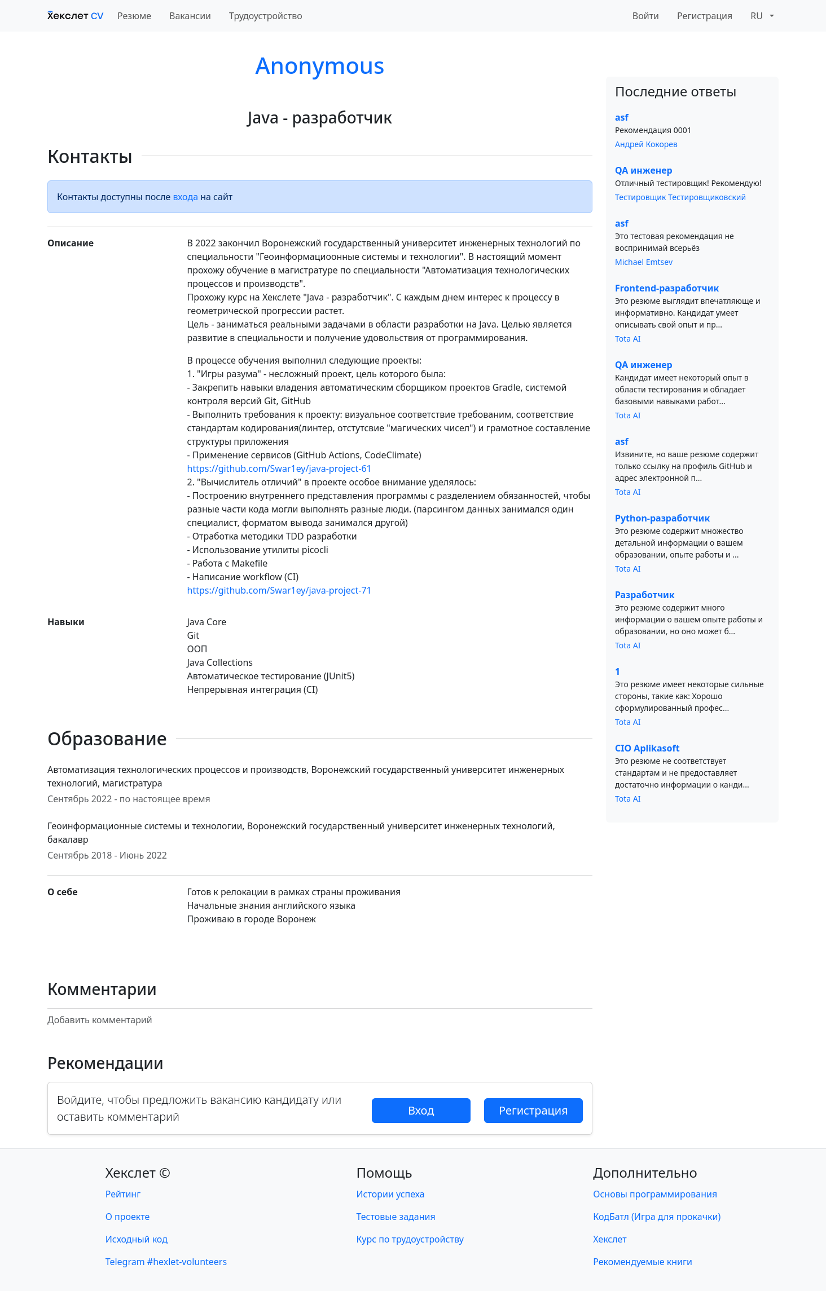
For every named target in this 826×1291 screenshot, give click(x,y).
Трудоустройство (265, 16)
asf (622, 117)
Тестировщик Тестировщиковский (680, 197)
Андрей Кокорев (646, 144)
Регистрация (704, 16)
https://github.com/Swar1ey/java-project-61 (279, 468)
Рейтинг (123, 1194)
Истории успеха (391, 1194)
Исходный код (137, 1239)
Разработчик (645, 595)
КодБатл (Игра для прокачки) (656, 1216)
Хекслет (609, 1239)
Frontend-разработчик (667, 288)
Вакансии (190, 16)
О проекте (128, 1216)
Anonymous (320, 65)
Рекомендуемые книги (642, 1261)
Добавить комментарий (99, 1020)
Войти (645, 16)
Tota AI (628, 338)
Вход (421, 1110)
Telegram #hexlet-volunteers (166, 1261)
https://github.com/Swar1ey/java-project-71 (279, 590)
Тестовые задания (396, 1216)
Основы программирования (655, 1194)
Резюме (134, 16)
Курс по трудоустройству (410, 1239)
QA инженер (644, 170)
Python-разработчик (662, 518)
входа (186, 197)
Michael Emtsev (644, 262)
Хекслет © (138, 1172)
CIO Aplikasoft (647, 748)
